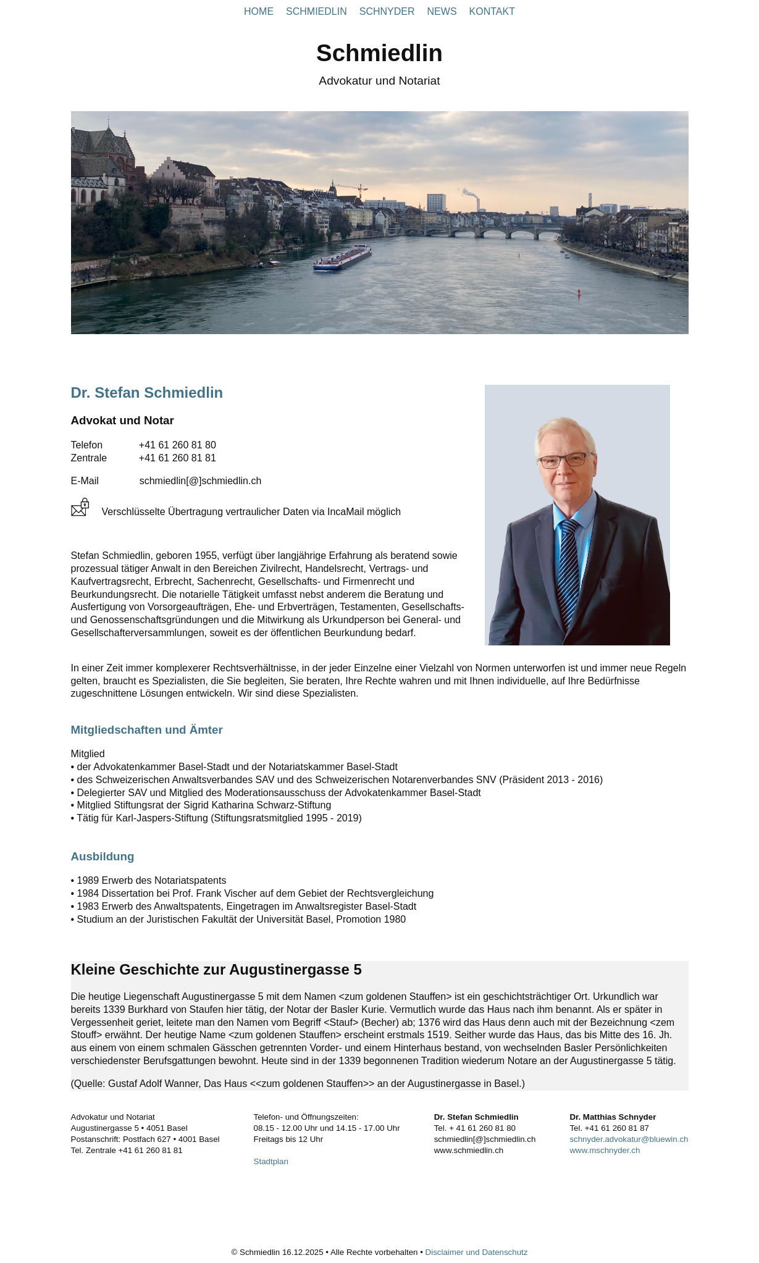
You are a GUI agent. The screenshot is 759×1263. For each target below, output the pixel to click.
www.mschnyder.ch (604, 1150)
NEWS (442, 11)
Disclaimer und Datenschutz (477, 1252)
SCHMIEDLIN (316, 11)
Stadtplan (271, 1161)
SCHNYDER (387, 11)
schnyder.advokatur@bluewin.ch (628, 1139)
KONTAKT (492, 11)
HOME (259, 11)
